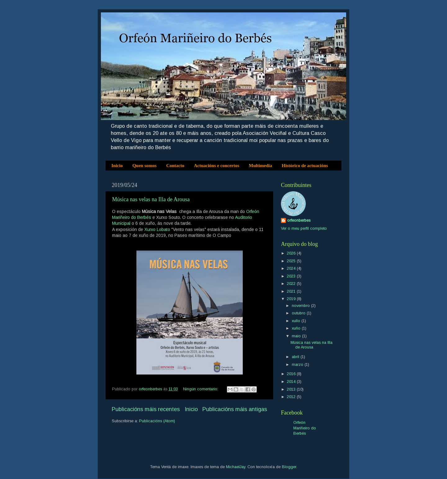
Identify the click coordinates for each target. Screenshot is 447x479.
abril (296, 357)
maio (297, 336)
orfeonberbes (298, 220)
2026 (292, 253)
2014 (292, 381)
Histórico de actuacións (305, 165)
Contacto (175, 165)
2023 (292, 276)
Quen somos (144, 165)
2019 (292, 299)
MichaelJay (235, 467)
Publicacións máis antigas (234, 409)
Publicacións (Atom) (157, 421)
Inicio (117, 165)
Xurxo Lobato (157, 229)
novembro (301, 306)
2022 (292, 284)
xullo (296, 321)
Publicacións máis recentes (146, 409)
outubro (299, 313)
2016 (292, 374)
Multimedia (260, 165)
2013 (292, 389)
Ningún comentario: (201, 389)
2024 (292, 268)
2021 (292, 291)
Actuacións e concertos (216, 165)
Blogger (289, 467)
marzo (298, 364)
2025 (292, 261)
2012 (292, 397)
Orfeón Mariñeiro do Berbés (304, 428)
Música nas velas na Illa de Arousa (151, 199)
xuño (297, 328)
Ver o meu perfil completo (304, 228)
